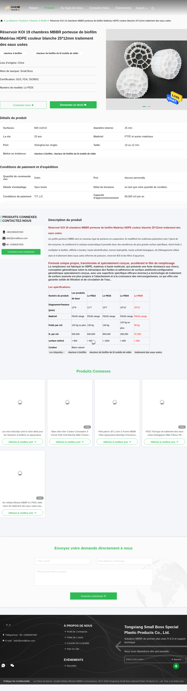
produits (23, 20)
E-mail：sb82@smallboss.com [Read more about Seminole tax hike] (18, 640)
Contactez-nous (99, 7)
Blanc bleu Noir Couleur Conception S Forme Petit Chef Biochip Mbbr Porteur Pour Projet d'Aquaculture (70, 433)
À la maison (10, 20)
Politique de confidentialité (16, 681)
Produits (49, 7)
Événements (123, 7)
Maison (33, 7)
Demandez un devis (73, 105)
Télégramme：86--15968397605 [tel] (19, 635)
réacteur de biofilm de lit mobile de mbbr (110, 352)
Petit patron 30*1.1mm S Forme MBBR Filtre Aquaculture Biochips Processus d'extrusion (117, 433)
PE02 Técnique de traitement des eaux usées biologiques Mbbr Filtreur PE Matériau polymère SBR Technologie (164, 433)
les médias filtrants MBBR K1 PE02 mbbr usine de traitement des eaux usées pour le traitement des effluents (22, 504)
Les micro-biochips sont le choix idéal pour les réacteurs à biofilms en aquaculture (22, 433)
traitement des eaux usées (148, 352)
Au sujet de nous (72, 7)
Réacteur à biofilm (38, 20)
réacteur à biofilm (77, 352)
